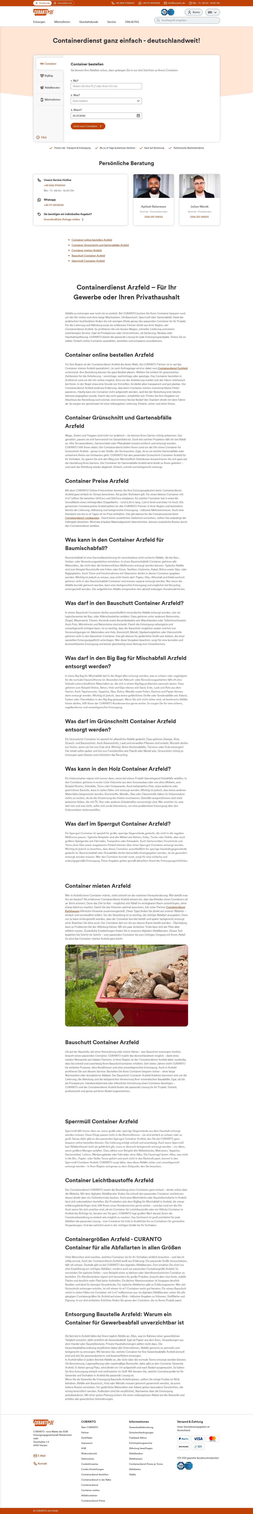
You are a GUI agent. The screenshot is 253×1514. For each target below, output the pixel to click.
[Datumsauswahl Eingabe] (106, 116)
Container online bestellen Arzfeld (92, 240)
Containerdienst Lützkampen (82, 518)
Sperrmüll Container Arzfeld (88, 261)
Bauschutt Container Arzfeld (88, 255)
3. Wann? (76, 110)
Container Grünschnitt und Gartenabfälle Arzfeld (100, 245)
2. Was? (75, 95)
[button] (212, 12)
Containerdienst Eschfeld (173, 368)
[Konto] (194, 12)
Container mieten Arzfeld (87, 250)
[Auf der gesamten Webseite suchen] (189, 20)
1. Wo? (74, 81)
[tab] (50, 64)
